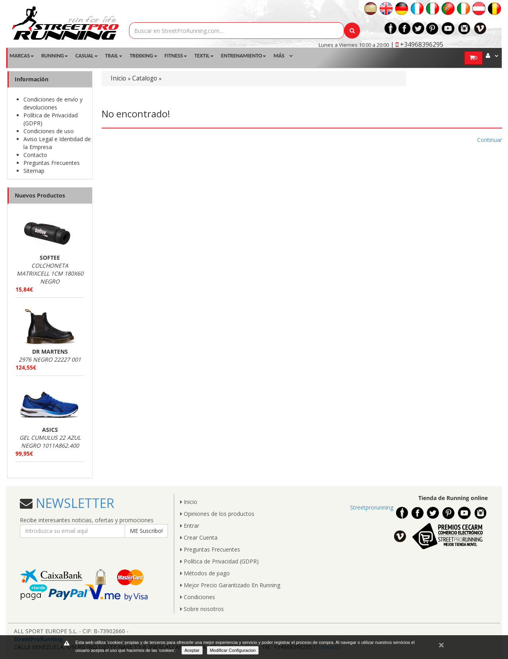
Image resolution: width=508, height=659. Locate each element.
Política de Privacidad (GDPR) (219, 561)
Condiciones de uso (48, 131)
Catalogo (144, 78)
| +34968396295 (417, 44)
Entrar (189, 525)
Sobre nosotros (202, 609)
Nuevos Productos (40, 195)
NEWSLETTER (73, 502)
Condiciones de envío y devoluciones (53, 103)
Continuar (489, 140)
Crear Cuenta (198, 537)
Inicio (118, 78)
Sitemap (33, 170)
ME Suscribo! (146, 530)
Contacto (35, 155)
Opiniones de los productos (217, 513)
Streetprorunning (371, 507)
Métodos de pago (205, 573)
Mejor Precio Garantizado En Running (230, 585)
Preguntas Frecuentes (51, 163)
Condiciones (197, 597)
